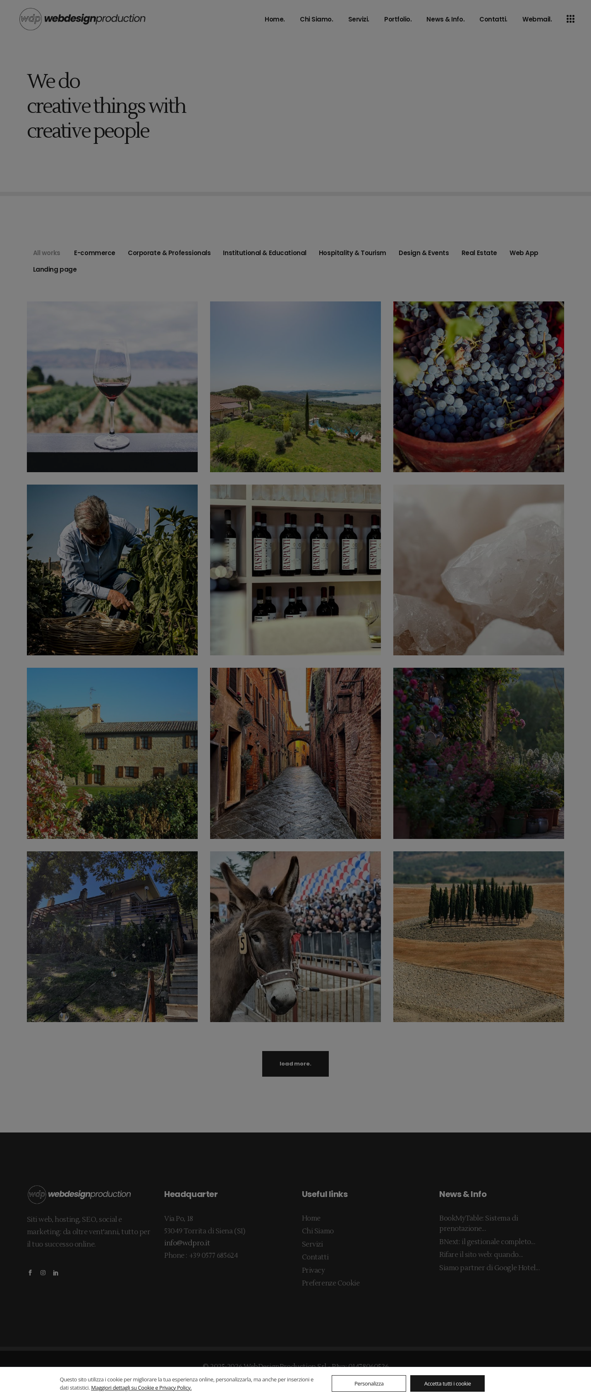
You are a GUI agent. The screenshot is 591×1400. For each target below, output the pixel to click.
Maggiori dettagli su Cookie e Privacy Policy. (141, 1387)
